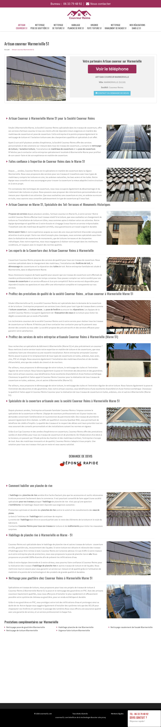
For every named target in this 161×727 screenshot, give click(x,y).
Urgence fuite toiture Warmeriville (74, 630)
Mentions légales (117, 713)
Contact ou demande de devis (112, 93)
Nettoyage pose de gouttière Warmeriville (25, 627)
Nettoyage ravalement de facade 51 (115, 26)
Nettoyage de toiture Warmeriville (22, 630)
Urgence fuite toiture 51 (94, 26)
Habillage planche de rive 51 (76, 26)
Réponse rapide (80, 463)
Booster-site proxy (98, 717)
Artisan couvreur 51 (21, 26)
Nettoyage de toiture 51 (58, 26)
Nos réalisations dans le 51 (137, 26)
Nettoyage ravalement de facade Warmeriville (131, 627)
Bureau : (66, 4)
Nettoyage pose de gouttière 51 (39, 26)
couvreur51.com (46, 713)
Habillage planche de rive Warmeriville (76, 627)
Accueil (6, 50)
